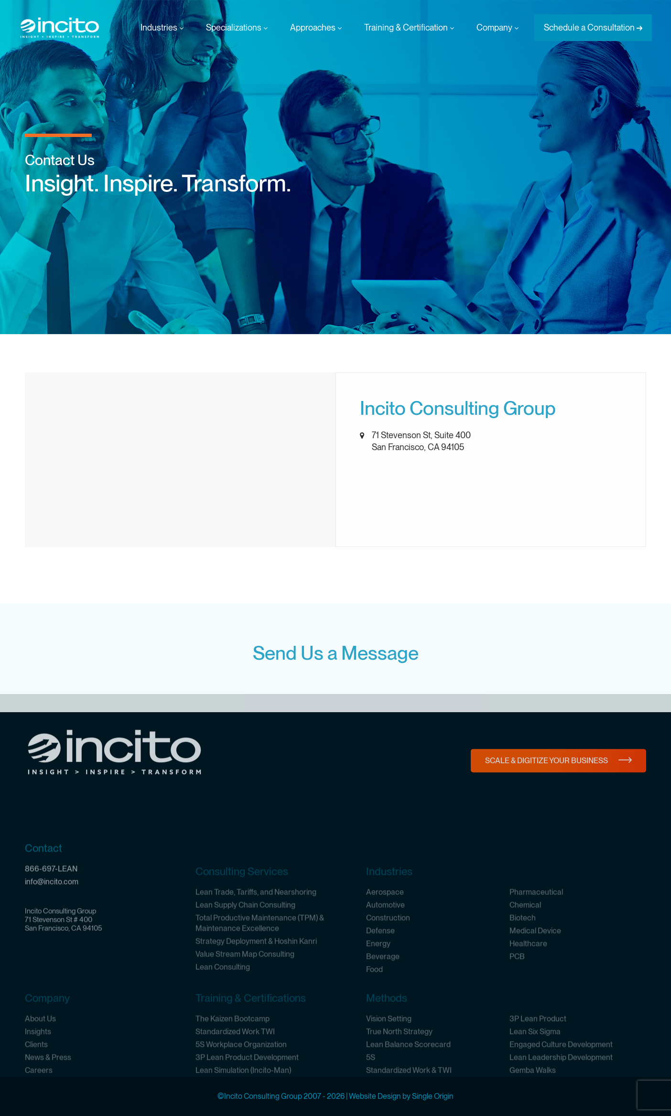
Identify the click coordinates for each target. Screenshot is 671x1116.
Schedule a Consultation (589, 27)
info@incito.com (51, 935)
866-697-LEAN (51, 922)
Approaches (316, 27)
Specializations (237, 27)
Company (497, 27)
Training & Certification (409, 27)
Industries (162, 27)
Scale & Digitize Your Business (546, 779)
